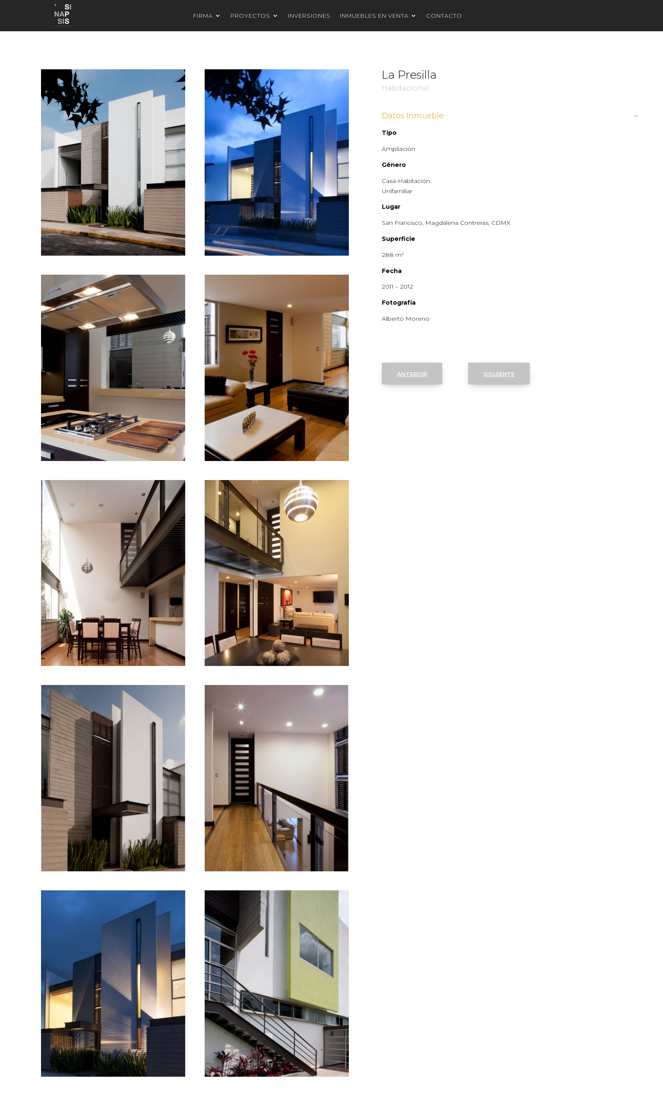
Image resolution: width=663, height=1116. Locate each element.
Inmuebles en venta (374, 16)
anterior (412, 373)
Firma (203, 16)
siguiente (499, 373)
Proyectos (250, 16)
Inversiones (309, 16)
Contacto (444, 16)
